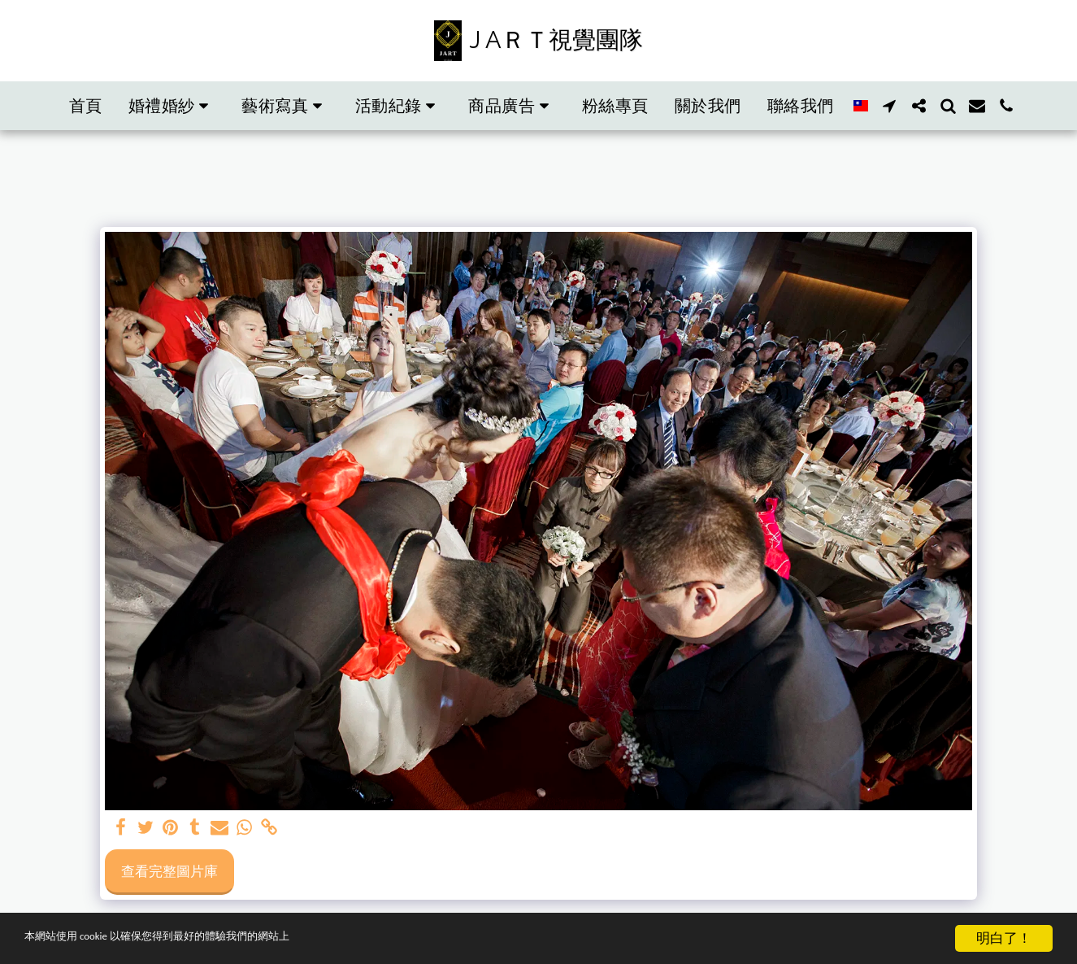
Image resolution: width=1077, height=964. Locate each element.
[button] (172, 105)
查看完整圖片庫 (169, 870)
